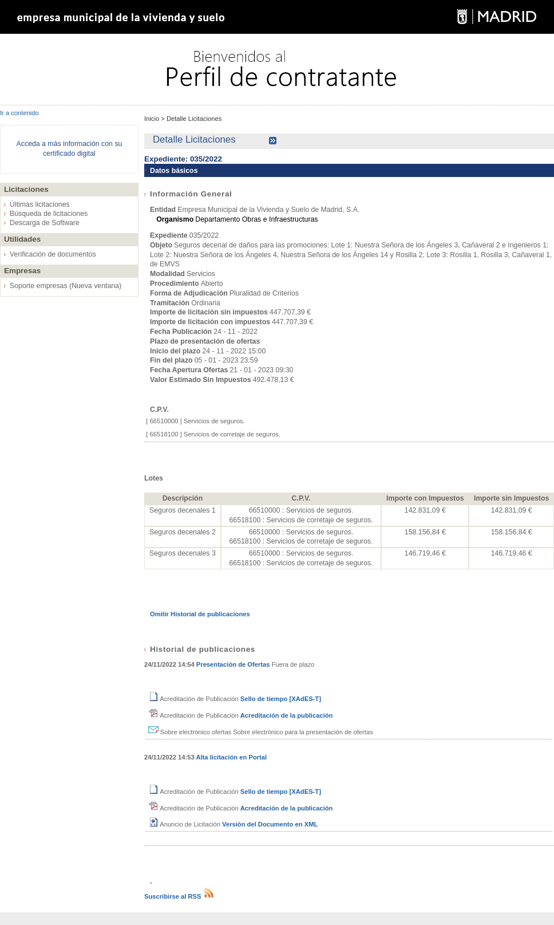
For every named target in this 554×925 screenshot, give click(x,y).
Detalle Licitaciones (193, 118)
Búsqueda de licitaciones (49, 214)
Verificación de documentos (53, 254)
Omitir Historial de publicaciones (200, 614)
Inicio (152, 118)
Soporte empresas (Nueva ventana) (65, 286)
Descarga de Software (45, 223)
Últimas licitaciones (40, 204)
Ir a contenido (19, 112)
